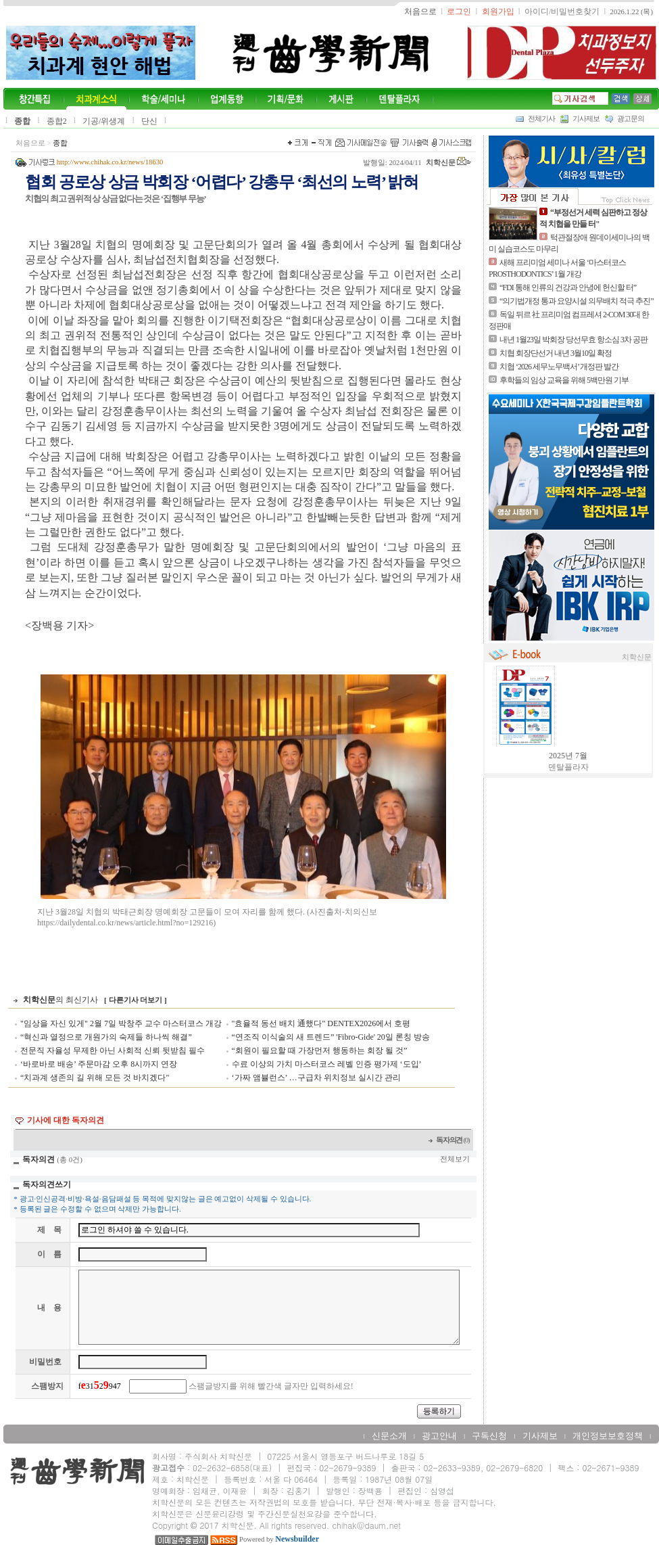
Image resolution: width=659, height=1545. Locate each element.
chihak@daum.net (366, 1525)
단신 (149, 121)
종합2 (57, 121)
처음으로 (30, 143)
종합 (22, 121)
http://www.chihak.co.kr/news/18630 (110, 162)
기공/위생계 (103, 121)
